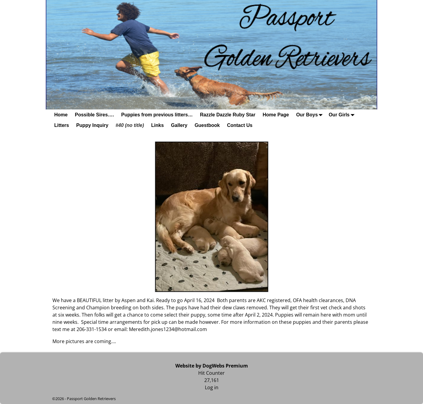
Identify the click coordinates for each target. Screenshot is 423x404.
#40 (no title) (130, 125)
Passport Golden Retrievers (91, 398)
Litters (61, 125)
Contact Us (239, 125)
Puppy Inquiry (92, 125)
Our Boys (310, 114)
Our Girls (343, 114)
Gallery (179, 125)
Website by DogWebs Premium (211, 365)
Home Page (276, 114)
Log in (211, 387)
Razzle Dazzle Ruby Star (227, 114)
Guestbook (207, 125)
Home (60, 114)
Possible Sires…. (94, 114)
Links (157, 125)
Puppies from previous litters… (157, 114)
